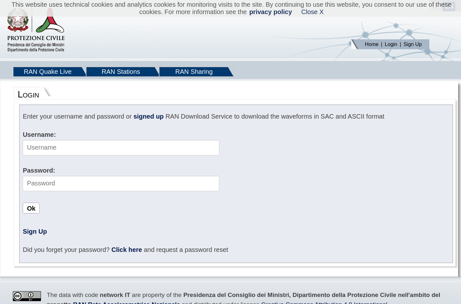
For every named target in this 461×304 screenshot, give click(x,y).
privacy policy (270, 11)
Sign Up (412, 44)
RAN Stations (120, 71)
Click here (126, 249)
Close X (312, 11)
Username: (39, 134)
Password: (39, 170)
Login (391, 44)
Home (372, 44)
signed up (148, 116)
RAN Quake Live (48, 71)
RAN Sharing (194, 71)
